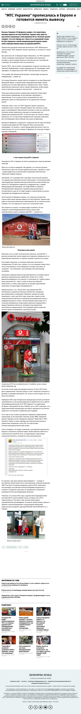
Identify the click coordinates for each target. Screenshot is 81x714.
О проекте (24, 681)
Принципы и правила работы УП (40, 683)
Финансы (46, 9)
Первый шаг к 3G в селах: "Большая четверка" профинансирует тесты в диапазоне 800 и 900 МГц (26, 596)
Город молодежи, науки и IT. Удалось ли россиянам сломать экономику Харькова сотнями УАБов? (43, 624)
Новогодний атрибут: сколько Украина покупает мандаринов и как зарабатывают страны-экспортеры (26, 623)
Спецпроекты (54, 9)
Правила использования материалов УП (59, 681)
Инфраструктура (28, 9)
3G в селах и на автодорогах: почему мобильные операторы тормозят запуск (67, 62)
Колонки (19, 9)
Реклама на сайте (15, 681)
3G (3, 547)
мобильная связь (12, 547)
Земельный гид (70, 9)
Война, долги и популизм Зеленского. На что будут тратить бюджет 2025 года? (43, 650)
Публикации (11, 9)
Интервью (62, 9)
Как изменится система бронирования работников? (24, 648)
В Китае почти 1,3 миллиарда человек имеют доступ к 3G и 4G (23, 590)
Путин (26, 547)
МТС (20, 547)
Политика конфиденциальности (37, 681)
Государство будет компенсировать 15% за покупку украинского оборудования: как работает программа (8, 624)
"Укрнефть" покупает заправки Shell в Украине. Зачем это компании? (8, 649)
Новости (4, 9)
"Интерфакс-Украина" (53, 689)
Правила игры (38, 9)
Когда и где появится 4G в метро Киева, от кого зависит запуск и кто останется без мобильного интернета (25, 584)
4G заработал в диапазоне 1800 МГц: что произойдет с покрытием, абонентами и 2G (67, 69)
